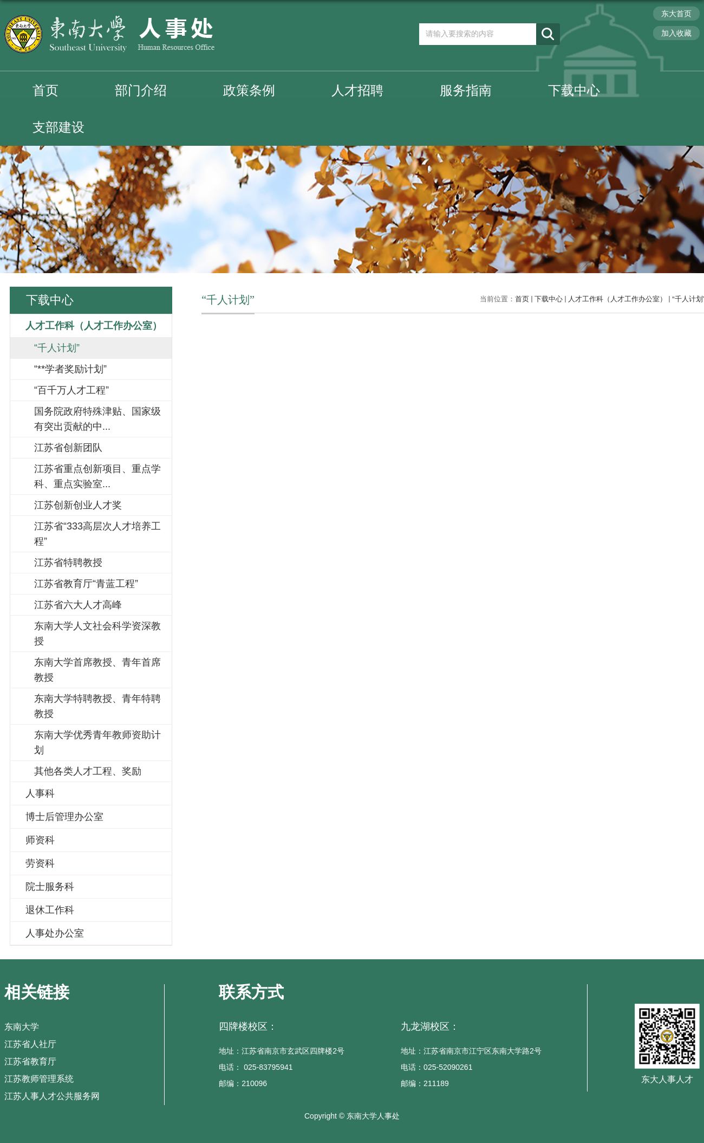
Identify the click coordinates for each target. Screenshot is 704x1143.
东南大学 (21, 1026)
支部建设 (58, 127)
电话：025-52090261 (436, 1067)
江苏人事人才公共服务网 (52, 1096)
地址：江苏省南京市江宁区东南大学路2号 (471, 1051)
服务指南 (466, 90)
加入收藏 (676, 33)
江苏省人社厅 (30, 1044)
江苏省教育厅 (30, 1061)
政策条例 (249, 90)
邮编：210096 (243, 1083)
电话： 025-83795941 (255, 1067)
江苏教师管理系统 (39, 1078)
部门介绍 (141, 90)
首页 (45, 90)
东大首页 (676, 13)
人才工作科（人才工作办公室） (617, 299)
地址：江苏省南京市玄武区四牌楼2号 (281, 1051)
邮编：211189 (425, 1083)
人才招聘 (357, 90)
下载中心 (574, 90)
